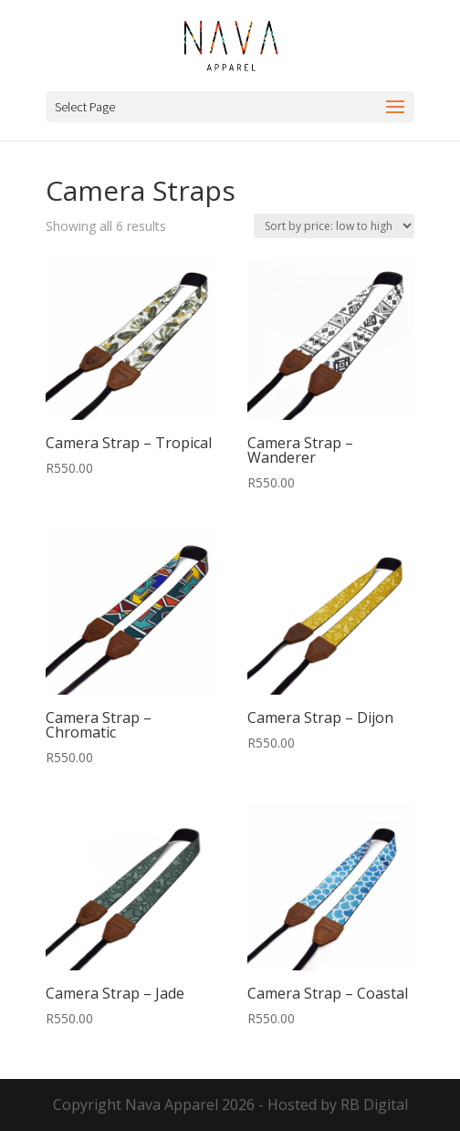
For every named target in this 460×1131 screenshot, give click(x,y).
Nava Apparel (171, 1104)
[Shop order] (334, 226)
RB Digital (374, 1104)
